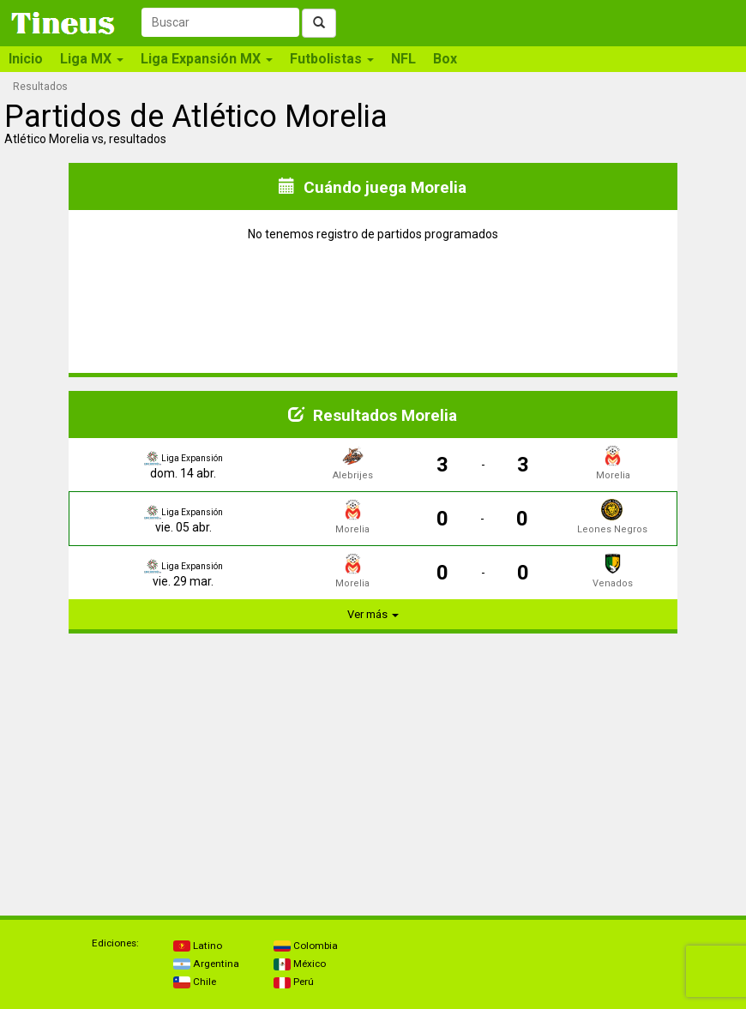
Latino (197, 946)
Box (445, 59)
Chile (194, 982)
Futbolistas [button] (332, 59)
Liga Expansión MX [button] (207, 59)
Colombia (306, 946)
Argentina (206, 964)
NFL (403, 59)
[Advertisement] (189, 767)
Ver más (373, 614)
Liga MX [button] (91, 59)
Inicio (26, 59)
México (300, 964)
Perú (294, 982)
